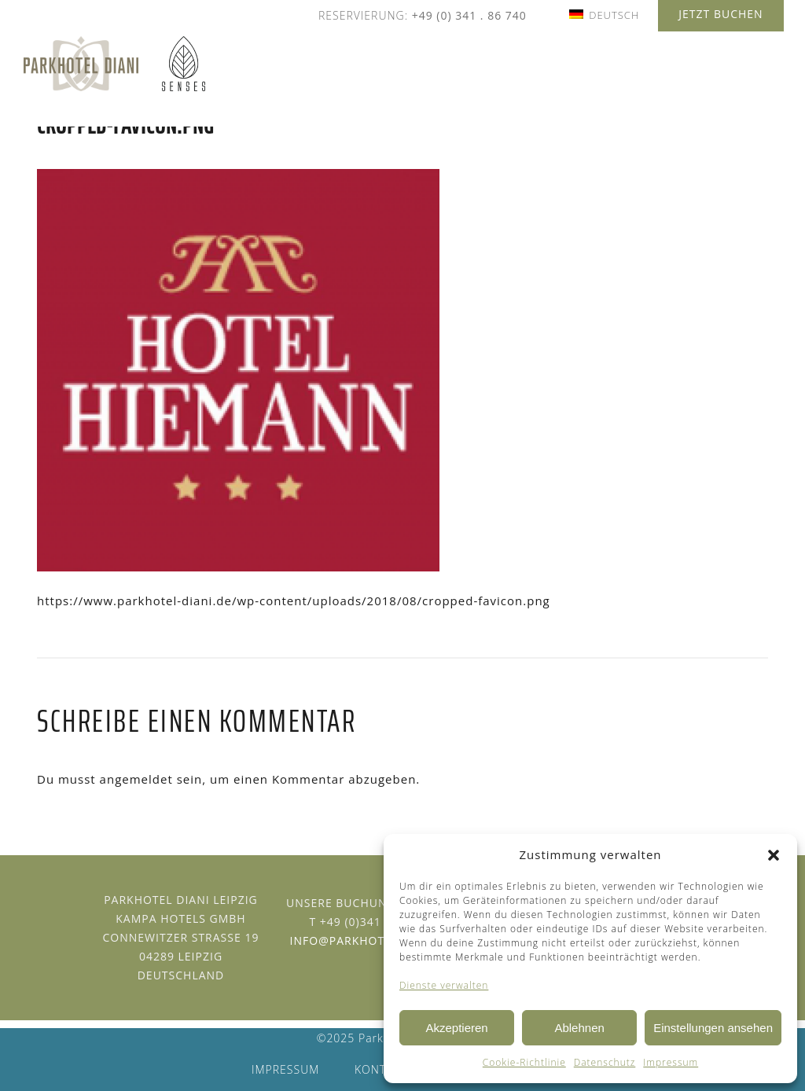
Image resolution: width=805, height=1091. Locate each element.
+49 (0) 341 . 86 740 (469, 15)
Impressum (670, 1062)
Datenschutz (605, 1062)
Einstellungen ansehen (713, 1027)
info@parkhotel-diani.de (372, 940)
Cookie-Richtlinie (524, 1062)
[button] (773, 855)
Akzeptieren (456, 1027)
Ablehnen (579, 1027)
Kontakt (381, 1069)
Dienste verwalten (443, 985)
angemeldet (136, 779)
